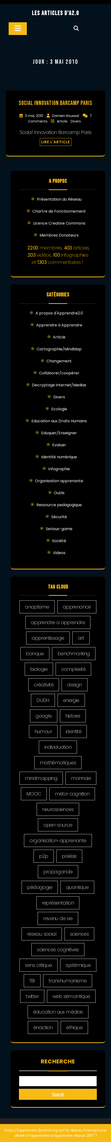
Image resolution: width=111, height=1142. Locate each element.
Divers (76, 121)
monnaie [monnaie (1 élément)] (81, 778)
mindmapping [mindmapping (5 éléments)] (41, 778)
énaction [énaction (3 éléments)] (43, 1027)
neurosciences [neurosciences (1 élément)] (58, 809)
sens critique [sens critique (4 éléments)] (38, 965)
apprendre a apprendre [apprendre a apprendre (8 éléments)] (58, 622)
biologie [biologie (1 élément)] (38, 669)
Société (59, 541)
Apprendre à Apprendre (59, 325)
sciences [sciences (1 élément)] (79, 934)
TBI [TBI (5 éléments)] (32, 980)
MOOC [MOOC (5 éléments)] (33, 793)
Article (62, 121)
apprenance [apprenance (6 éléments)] (77, 606)
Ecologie (59, 409)
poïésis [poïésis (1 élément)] (69, 856)
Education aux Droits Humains (59, 421)
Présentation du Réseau (59, 199)
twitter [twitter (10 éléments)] (32, 996)
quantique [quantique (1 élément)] (77, 887)
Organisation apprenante (59, 481)
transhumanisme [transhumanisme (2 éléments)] (68, 980)
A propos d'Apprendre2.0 (59, 313)
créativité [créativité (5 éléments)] (43, 684)
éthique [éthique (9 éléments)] (74, 1027)
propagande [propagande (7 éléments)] (58, 871)
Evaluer (59, 445)
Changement (59, 361)
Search (58, 1094)
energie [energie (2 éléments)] (71, 700)
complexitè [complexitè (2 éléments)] (73, 669)
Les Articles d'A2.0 (55, 13)
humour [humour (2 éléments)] (43, 731)
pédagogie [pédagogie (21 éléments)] (39, 887)
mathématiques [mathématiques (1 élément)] (58, 762)
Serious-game (59, 529)
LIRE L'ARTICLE (55, 142)
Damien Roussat (66, 115)
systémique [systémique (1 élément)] (78, 965)
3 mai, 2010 (34, 115)
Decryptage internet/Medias (59, 385)
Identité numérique (59, 457)
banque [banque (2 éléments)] (35, 653)
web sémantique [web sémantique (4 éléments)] (71, 996)
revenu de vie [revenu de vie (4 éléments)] (57, 918)
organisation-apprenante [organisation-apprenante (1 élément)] (57, 840)
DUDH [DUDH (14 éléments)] (42, 700)
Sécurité (59, 517)
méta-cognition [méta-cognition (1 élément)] (72, 793)
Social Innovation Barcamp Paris (55, 103)
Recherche (58, 1061)
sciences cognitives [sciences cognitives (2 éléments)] (58, 949)
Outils (59, 493)
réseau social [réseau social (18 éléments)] (41, 934)
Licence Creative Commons (59, 223)
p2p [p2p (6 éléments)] (43, 856)
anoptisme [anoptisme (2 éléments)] (37, 606)
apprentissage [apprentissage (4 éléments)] (48, 638)
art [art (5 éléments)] (81, 638)
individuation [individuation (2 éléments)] (57, 747)
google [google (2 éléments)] (43, 716)
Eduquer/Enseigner (59, 433)
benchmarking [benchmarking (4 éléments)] (74, 653)
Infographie (59, 469)
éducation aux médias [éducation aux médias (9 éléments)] (58, 1012)
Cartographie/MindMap (59, 349)
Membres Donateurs (59, 235)
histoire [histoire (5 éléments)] (72, 716)
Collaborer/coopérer (59, 373)
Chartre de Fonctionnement (59, 211)
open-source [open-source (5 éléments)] (57, 825)
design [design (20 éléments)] (74, 684)
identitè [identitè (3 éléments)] (73, 731)
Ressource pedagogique (59, 505)
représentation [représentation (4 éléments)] (58, 902)
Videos (59, 553)
